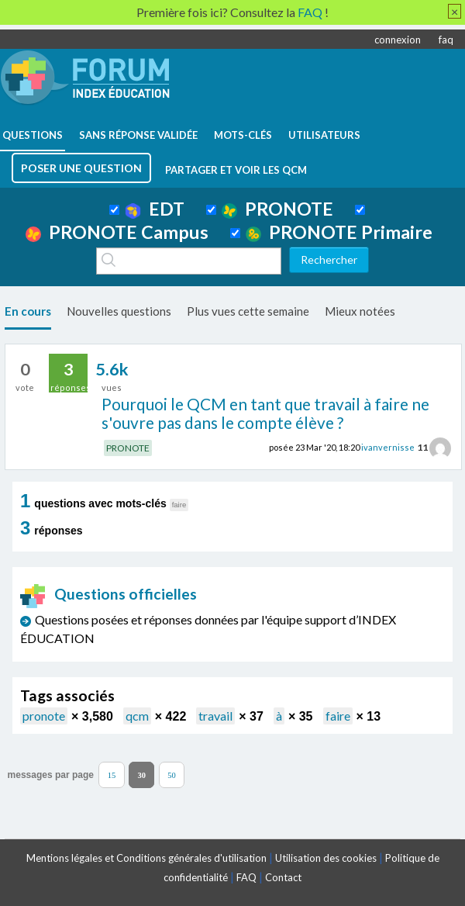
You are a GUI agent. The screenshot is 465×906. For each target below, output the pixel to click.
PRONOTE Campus (117, 232)
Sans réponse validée (138, 135)
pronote (43, 715)
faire (338, 715)
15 (112, 774)
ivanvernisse (388, 447)
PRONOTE (277, 209)
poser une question (81, 168)
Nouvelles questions (119, 311)
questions (32, 135)
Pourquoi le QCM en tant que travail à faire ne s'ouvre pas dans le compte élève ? (265, 413)
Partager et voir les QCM (236, 170)
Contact (283, 877)
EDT (154, 209)
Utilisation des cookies (326, 858)
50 (171, 774)
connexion (397, 39)
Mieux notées (360, 311)
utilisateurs (324, 135)
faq (446, 39)
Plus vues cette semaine (248, 311)
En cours (28, 311)
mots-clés (243, 135)
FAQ (246, 877)
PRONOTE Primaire (339, 232)
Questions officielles (108, 594)
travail (215, 715)
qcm (137, 715)
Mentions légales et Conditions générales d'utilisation (146, 858)
